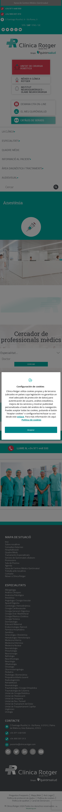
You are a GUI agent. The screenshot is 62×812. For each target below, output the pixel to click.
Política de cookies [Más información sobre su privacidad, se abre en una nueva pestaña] (31, 419)
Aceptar (31, 430)
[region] (31, 406)
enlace (20, 416)
